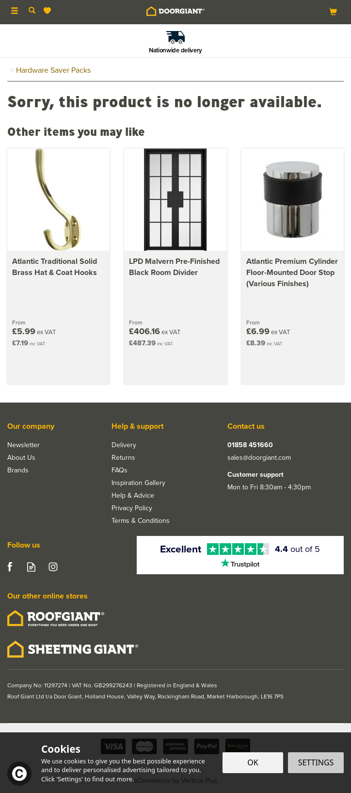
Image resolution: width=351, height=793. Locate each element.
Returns (123, 458)
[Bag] (333, 11)
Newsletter (23, 445)
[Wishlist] (49, 11)
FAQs (120, 470)
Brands (18, 470)
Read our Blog (31, 567)
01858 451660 (250, 445)
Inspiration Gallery (138, 483)
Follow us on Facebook (9, 567)
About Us (21, 458)
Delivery (124, 445)
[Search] (32, 11)
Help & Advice (133, 496)
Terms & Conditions (141, 521)
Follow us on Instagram (53, 567)
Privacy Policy (132, 508)
